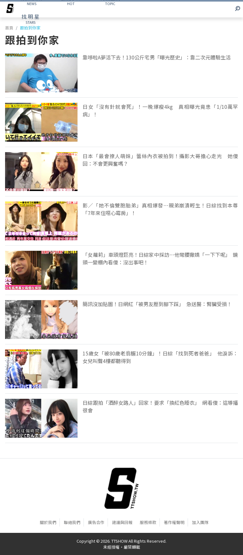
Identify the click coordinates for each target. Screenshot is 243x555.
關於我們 (48, 522)
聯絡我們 (72, 522)
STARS (30, 19)
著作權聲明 (174, 522)
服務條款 (148, 522)
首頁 (9, 28)
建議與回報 (122, 522)
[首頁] (121, 488)
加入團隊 (200, 522)
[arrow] (10, 9)
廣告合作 (96, 522)
